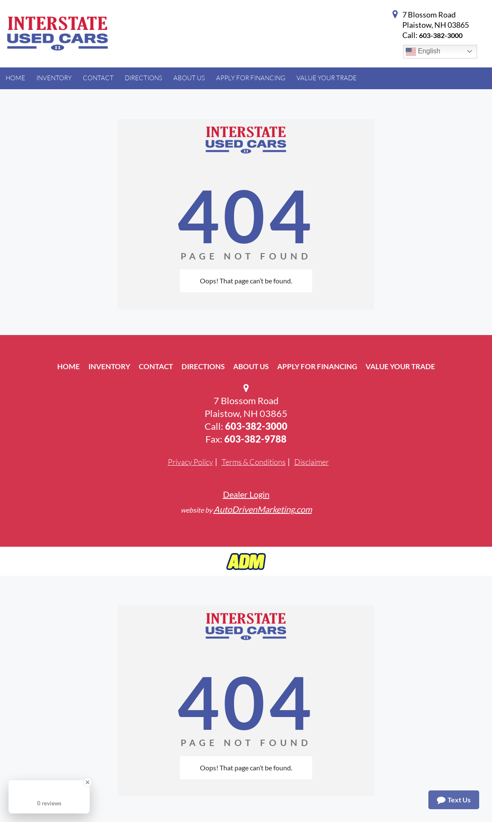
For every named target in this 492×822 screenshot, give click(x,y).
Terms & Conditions (254, 461)
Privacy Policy (190, 461)
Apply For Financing (317, 366)
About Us (251, 366)
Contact (156, 366)
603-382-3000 (441, 35)
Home (68, 366)
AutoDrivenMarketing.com (263, 509)
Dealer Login (246, 494)
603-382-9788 (255, 439)
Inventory (109, 366)
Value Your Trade (400, 366)
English (423, 52)
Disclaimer (311, 461)
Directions (203, 366)
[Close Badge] (87, 782)
